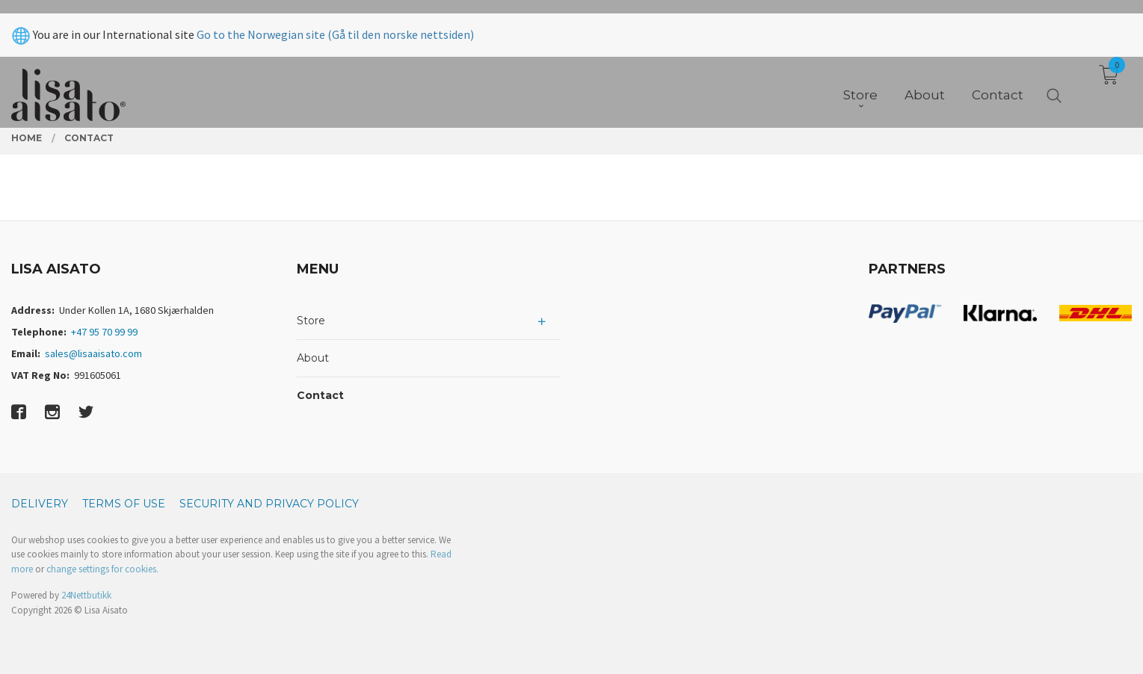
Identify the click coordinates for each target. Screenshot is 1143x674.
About (313, 358)
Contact (320, 395)
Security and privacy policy (269, 503)
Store (311, 320)
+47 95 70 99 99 (104, 331)
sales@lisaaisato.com (93, 353)
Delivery (39, 503)
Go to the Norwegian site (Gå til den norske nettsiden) (335, 20)
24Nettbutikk (86, 595)
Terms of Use (123, 503)
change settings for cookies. (102, 569)
